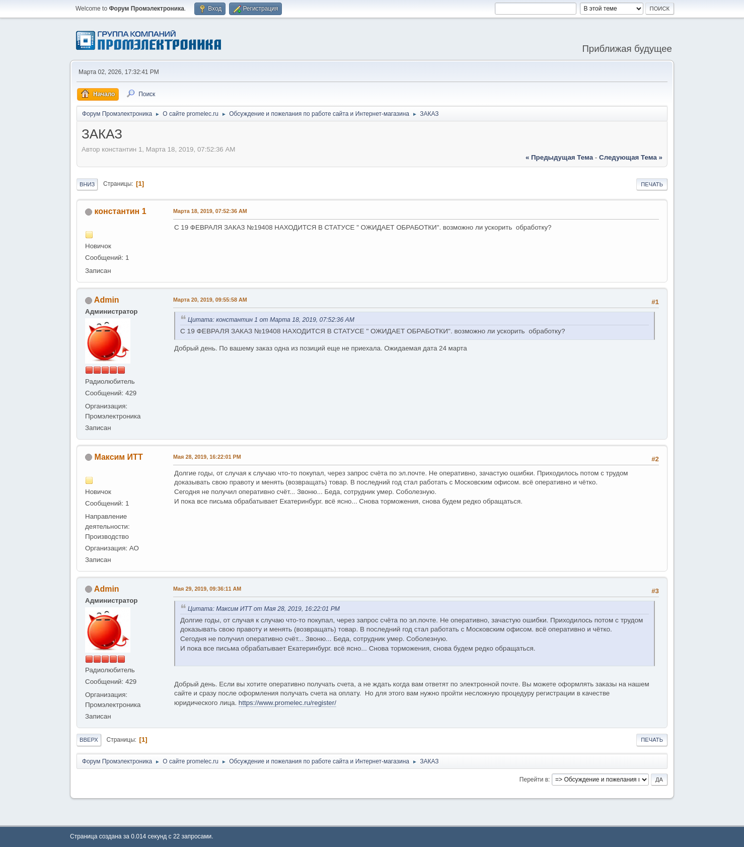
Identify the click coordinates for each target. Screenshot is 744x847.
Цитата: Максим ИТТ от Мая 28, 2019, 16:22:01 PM (264, 608)
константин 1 (120, 211)
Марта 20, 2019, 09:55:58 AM (210, 300)
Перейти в (533, 779)
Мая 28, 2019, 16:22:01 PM (207, 457)
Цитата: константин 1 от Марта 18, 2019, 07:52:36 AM (271, 319)
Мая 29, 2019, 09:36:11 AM (207, 589)
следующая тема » (630, 157)
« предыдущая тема (559, 157)
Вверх (89, 740)
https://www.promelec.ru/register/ (287, 703)
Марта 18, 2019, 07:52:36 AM (210, 211)
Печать (652, 184)
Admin (106, 300)
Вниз (87, 184)
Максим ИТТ (118, 457)
